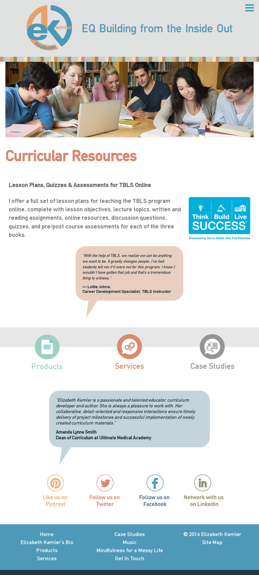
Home (46, 534)
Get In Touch (129, 558)
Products (47, 366)
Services (129, 366)
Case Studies (212, 366)
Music (130, 542)
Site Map (212, 542)
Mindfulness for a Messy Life (130, 550)
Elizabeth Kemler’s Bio (47, 542)
